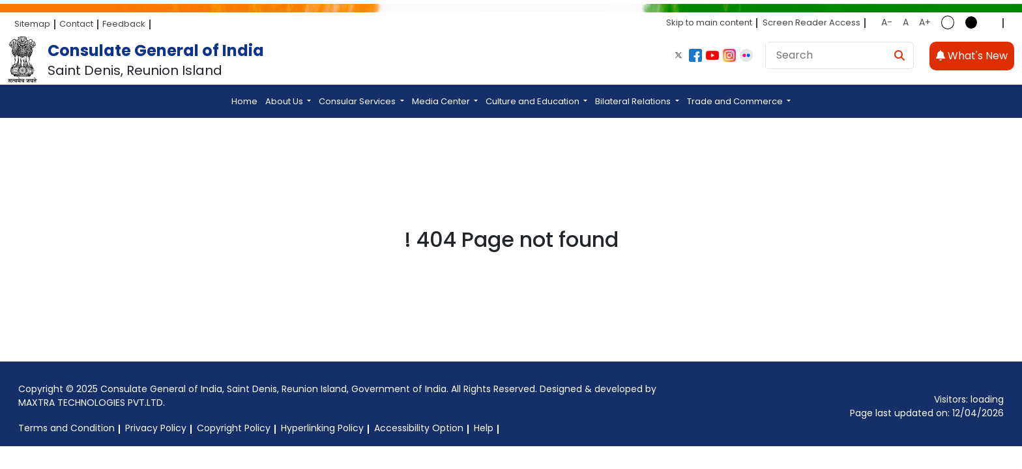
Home (244, 101)
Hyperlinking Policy (322, 427)
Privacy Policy (155, 427)
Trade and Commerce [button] (736, 101)
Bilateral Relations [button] (634, 101)
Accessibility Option (418, 427)
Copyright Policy (233, 427)
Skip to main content (709, 22)
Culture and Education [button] (533, 101)
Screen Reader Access (811, 22)
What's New (972, 55)
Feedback (123, 24)
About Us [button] (285, 101)
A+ (925, 22)
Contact (76, 24)
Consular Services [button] (358, 101)
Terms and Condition (66, 427)
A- (886, 22)
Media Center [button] (442, 101)
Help (483, 427)
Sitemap (32, 24)
